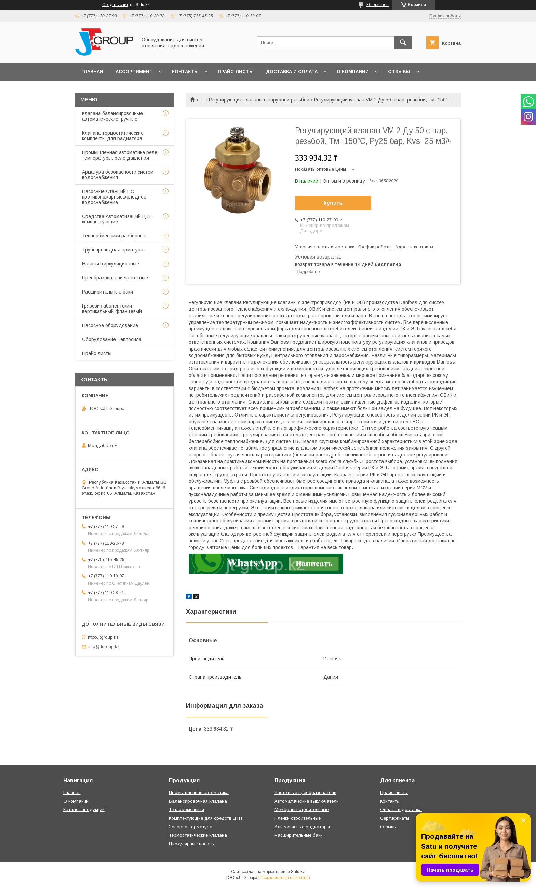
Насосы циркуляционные (110, 264)
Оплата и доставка (401, 809)
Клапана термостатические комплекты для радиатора (113, 135)
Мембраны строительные (301, 809)
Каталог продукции (84, 809)
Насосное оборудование (110, 325)
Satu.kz (298, 871)
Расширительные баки (107, 292)
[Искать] (403, 42)
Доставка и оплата (292, 71)
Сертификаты (394, 818)
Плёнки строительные (297, 818)
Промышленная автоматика (199, 792)
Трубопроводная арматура (112, 250)
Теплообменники (186, 809)
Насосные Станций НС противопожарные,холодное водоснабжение (114, 197)
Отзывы (399, 71)
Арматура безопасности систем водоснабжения (117, 174)
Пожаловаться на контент (285, 877)
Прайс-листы (236, 71)
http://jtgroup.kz (103, 636)
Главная (92, 71)
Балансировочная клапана (198, 801)
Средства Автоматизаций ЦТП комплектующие (117, 219)
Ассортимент (134, 71)
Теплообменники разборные (114, 235)
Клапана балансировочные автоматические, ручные (112, 116)
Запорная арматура (190, 826)
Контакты (185, 71)
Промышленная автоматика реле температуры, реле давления (119, 155)
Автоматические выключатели (306, 801)
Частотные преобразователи (305, 792)
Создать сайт (115, 4)
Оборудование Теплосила (112, 339)
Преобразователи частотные (115, 278)
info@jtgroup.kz (104, 646)
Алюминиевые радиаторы (302, 826)
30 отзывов (377, 4)
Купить (333, 203)
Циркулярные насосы (192, 843)
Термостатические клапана (198, 835)
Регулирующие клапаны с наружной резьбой (259, 100)
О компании (353, 71)
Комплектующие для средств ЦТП (205, 818)
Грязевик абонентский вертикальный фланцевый (112, 308)
